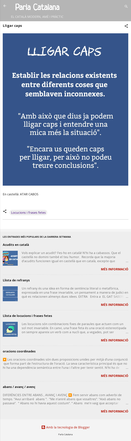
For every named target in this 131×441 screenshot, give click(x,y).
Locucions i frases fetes (28, 212)
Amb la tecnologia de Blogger (65, 427)
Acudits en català (16, 245)
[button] (126, 26)
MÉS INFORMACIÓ (114, 269)
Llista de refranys (16, 280)
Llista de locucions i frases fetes (27, 316)
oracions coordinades (19, 351)
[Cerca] (126, 7)
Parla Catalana (37, 7)
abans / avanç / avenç (19, 387)
